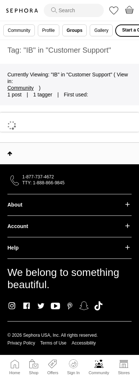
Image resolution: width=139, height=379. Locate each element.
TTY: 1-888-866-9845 (43, 182)
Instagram (12, 306)
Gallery (101, 30)
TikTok (98, 306)
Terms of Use (53, 343)
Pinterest (70, 306)
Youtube (55, 306)
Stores (124, 372)
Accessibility (84, 343)
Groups (75, 30)
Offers (52, 372)
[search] (74, 10)
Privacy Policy (21, 343)
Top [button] (10, 153)
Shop (34, 372)
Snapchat (84, 306)
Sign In (73, 367)
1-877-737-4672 (38, 176)
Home (14, 372)
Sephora (22, 11)
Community (99, 372)
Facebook (26, 306)
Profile (48, 30)
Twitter (41, 306)
